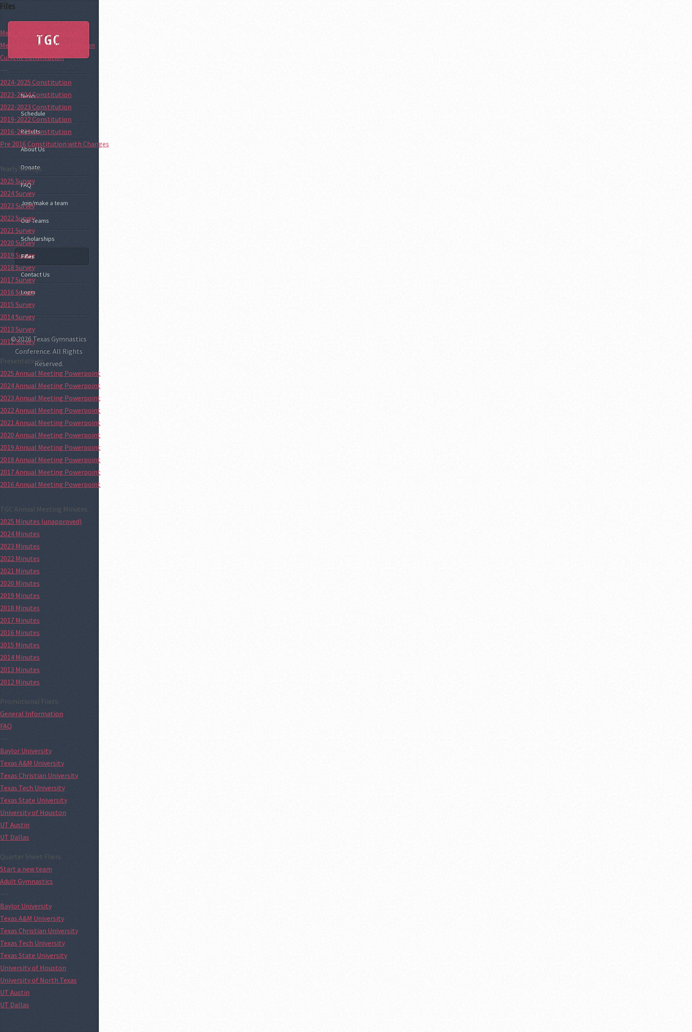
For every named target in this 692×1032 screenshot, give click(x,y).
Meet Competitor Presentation (47, 45)
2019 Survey (17, 255)
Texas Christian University (39, 775)
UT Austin (15, 824)
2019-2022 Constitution (35, 119)
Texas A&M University (32, 763)
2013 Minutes (20, 669)
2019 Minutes (20, 595)
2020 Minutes (20, 583)
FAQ (6, 726)
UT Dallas (14, 837)
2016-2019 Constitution (35, 131)
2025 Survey (17, 180)
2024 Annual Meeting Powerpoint (50, 385)
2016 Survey (17, 292)
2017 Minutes (20, 620)
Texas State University (33, 800)
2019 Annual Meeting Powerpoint (50, 447)
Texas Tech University (32, 787)
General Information (31, 713)
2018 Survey (17, 267)
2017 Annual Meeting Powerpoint (50, 471)
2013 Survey (17, 329)
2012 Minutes (20, 681)
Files (7, 6)
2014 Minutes (20, 657)
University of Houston (33, 812)
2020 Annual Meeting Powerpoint (50, 434)
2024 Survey (17, 193)
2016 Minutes (20, 632)
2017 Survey (17, 279)
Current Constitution (32, 57)
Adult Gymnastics (26, 881)
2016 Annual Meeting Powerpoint (50, 484)
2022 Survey (17, 217)
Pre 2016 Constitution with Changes (54, 143)
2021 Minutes (20, 570)
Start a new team (26, 868)
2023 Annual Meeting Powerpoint (50, 397)
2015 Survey (17, 304)
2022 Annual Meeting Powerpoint (50, 410)
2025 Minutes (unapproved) (41, 521)
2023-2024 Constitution (35, 94)
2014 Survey (17, 316)
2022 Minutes (20, 558)
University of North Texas (38, 980)
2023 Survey (17, 205)
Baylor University (26, 750)
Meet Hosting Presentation (41, 32)
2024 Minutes (20, 533)
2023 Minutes (20, 546)
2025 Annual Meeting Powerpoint (50, 373)
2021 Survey (17, 230)
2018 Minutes (20, 607)
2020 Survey (17, 242)
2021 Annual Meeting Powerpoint (50, 422)
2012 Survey (17, 341)
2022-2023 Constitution (35, 106)
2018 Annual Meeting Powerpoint (50, 459)
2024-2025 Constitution (35, 82)
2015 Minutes (20, 644)
